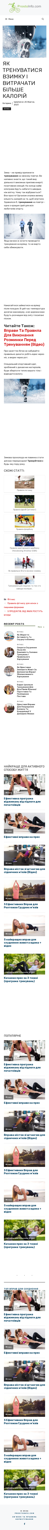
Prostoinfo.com (24, 1513)
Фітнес (7, 109)
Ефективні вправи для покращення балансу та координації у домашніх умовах (26, 709)
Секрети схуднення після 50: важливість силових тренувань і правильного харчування (27, 653)
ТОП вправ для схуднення (21, 1289)
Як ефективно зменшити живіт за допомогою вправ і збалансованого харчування (27, 672)
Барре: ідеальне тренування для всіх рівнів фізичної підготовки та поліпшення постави (26, 690)
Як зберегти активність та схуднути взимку (26, 637)
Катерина (7, 103)
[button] (42, 19)
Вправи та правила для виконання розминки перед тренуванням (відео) (24, 337)
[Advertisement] (24, 145)
